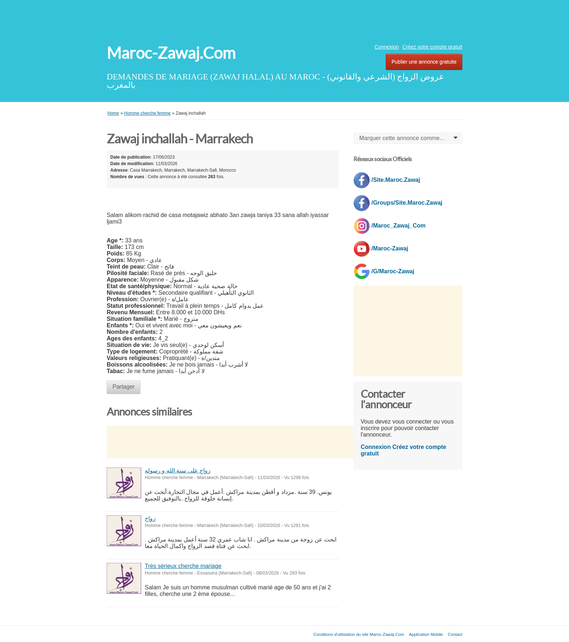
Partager (123, 387)
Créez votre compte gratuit (432, 47)
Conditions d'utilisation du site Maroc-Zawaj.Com (358, 634)
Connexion (386, 47)
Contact (455, 634)
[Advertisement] (284, 20)
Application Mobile (426, 634)
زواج (150, 518)
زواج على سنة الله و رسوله (177, 470)
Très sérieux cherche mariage (183, 566)
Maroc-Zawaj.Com (171, 53)
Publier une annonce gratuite (424, 62)
